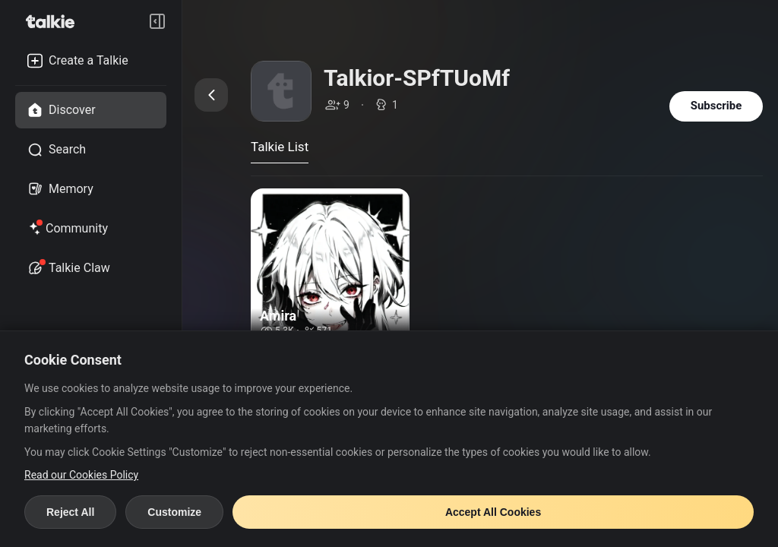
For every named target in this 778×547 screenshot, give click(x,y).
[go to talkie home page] (54, 21)
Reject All (70, 512)
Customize (174, 512)
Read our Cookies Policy (81, 475)
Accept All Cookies (493, 512)
